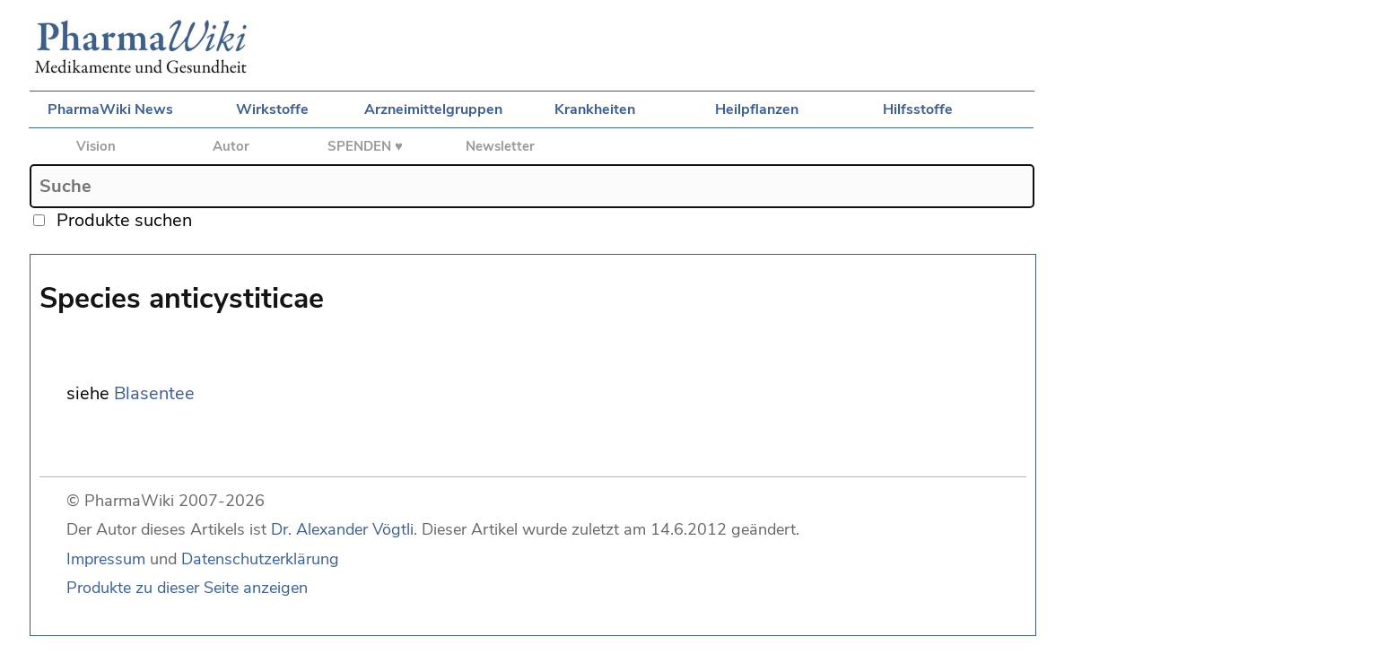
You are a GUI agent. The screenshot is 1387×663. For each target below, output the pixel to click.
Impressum (105, 559)
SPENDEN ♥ (365, 146)
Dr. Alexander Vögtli (342, 529)
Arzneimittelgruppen (433, 109)
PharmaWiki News (110, 109)
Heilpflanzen (756, 109)
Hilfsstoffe (918, 109)
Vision (96, 146)
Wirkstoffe (272, 109)
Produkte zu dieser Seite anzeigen (187, 587)
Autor (231, 146)
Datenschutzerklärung (260, 559)
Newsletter (500, 146)
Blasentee (154, 393)
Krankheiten (594, 109)
